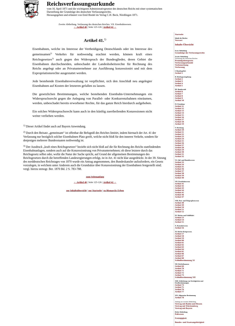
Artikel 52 (179, 211)
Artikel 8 (179, 96)
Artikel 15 (179, 115)
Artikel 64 (179, 249)
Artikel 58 (179, 236)
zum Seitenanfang (95, 176)
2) (51, 53)
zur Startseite (95, 190)
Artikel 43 (179, 188)
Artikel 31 (179, 154)
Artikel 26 (179, 143)
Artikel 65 (179, 251)
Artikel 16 (179, 117)
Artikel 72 (179, 273)
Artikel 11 (179, 106)
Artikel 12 (179, 108)
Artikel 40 (179, 178)
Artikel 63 (179, 247)
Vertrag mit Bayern (183, 308)
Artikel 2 (179, 79)
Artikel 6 (179, 91)
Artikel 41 (179, 183)
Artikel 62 (179, 245)
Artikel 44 (179, 190)
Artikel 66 (179, 253)
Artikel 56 (179, 228)
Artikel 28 (179, 147)
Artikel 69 (179, 266)
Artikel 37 (179, 171)
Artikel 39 (179, 175)
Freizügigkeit (181, 318)
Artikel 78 (179, 297)
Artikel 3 (179, 81)
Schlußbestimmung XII (185, 277)
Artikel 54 (179, 220)
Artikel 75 (179, 287)
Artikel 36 (179, 169)
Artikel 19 (179, 124)
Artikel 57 (179, 234)
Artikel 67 (179, 256)
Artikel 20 (179, 130)
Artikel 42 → (109, 27)
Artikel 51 (179, 209)
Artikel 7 (179, 94)
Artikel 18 (179, 122)
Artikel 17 (179, 119)
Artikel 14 (179, 113)
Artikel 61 (179, 242)
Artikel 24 (179, 138)
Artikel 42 (179, 186)
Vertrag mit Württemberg (186, 306)
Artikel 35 (179, 166)
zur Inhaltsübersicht (76, 190)
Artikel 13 (179, 110)
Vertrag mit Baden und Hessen (188, 304)
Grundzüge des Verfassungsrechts (190, 53)
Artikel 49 (179, 205)
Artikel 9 (179, 98)
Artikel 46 (179, 194)
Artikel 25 (179, 141)
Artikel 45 (179, 192)
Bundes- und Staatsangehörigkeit (189, 322)
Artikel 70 (179, 268)
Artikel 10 (179, 100)
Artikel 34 (179, 164)
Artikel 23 (179, 136)
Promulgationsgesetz (184, 60)
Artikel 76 (179, 289)
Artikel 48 (179, 203)
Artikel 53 (179, 217)
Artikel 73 (179, 275)
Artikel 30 (179, 152)
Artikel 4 (179, 83)
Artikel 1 (179, 73)
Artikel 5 (179, 85)
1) (105, 39)
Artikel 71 (179, 270)
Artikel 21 (179, 132)
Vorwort (178, 40)
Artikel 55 (179, 222)
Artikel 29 (179, 150)
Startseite (179, 34)
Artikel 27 (179, 145)
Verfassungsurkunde (184, 63)
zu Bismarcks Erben (114, 190)
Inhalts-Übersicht (184, 44)
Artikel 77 (179, 291)
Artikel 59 (179, 238)
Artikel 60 (179, 240)
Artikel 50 (179, 207)
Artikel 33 (179, 162)
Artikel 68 (179, 258)
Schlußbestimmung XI (185, 260)
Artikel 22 (179, 134)
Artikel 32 (179, 156)
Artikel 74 (179, 285)
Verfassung (180, 67)
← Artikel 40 (80, 27)
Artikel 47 (179, 197)
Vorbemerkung (181, 65)
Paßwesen (179, 314)
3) (53, 58)
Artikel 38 (179, 173)
